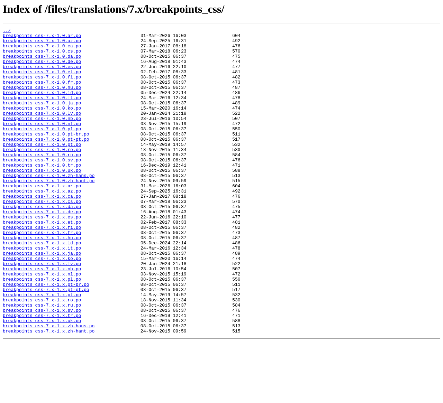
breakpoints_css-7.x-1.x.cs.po (42, 236)
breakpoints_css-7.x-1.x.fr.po (42, 274)
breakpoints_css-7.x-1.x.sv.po (42, 367)
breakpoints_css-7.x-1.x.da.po (42, 243)
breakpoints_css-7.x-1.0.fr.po (42, 93)
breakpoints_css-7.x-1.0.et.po (42, 81)
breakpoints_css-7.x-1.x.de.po (42, 249)
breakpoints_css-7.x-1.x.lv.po (42, 311)
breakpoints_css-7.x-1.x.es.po (42, 255)
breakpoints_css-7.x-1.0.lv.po (42, 131)
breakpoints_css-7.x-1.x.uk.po (42, 379)
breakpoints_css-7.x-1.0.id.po (42, 106)
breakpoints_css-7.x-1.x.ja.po (42, 299)
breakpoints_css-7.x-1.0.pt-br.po (46, 155)
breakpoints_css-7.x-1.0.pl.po (42, 149)
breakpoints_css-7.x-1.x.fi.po (42, 267)
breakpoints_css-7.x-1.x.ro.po (42, 355)
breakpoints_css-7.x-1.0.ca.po (42, 50)
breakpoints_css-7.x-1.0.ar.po (42, 37)
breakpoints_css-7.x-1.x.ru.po (42, 361)
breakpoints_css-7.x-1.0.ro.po (42, 174)
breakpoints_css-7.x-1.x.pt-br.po (46, 336)
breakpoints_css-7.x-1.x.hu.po (42, 280)
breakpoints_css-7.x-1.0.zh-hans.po (48, 205)
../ (7, 31)
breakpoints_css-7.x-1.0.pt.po (42, 168)
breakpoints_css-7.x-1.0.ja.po (42, 118)
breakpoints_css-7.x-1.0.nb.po (42, 137)
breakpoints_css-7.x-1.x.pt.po (42, 348)
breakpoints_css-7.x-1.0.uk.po (42, 199)
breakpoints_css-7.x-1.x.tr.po (42, 373)
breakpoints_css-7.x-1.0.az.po (42, 43)
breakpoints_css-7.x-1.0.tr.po (42, 193)
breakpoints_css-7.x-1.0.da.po (42, 62)
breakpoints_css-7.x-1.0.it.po (42, 112)
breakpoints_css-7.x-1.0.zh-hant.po (48, 211)
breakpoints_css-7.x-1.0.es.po (42, 75)
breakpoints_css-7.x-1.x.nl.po (42, 323)
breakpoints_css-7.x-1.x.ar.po (42, 218)
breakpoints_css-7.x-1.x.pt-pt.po (46, 342)
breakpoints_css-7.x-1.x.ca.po (42, 230)
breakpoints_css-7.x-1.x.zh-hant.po (48, 392)
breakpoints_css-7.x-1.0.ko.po (42, 124)
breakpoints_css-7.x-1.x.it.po (42, 292)
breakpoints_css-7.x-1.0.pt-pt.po (46, 162)
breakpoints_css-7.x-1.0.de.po (42, 68)
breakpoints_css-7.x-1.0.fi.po (42, 87)
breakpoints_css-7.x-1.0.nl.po (42, 143)
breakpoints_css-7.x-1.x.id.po (42, 286)
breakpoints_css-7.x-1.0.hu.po (42, 99)
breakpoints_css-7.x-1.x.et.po (42, 261)
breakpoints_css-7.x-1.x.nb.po (42, 317)
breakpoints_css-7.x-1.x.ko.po (42, 305)
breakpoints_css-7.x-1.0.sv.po (42, 187)
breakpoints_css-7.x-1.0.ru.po (42, 180)
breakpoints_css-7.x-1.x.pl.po (42, 330)
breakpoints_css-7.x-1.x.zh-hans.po (48, 386)
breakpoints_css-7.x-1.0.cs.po (42, 56)
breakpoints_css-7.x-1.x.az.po (42, 224)
